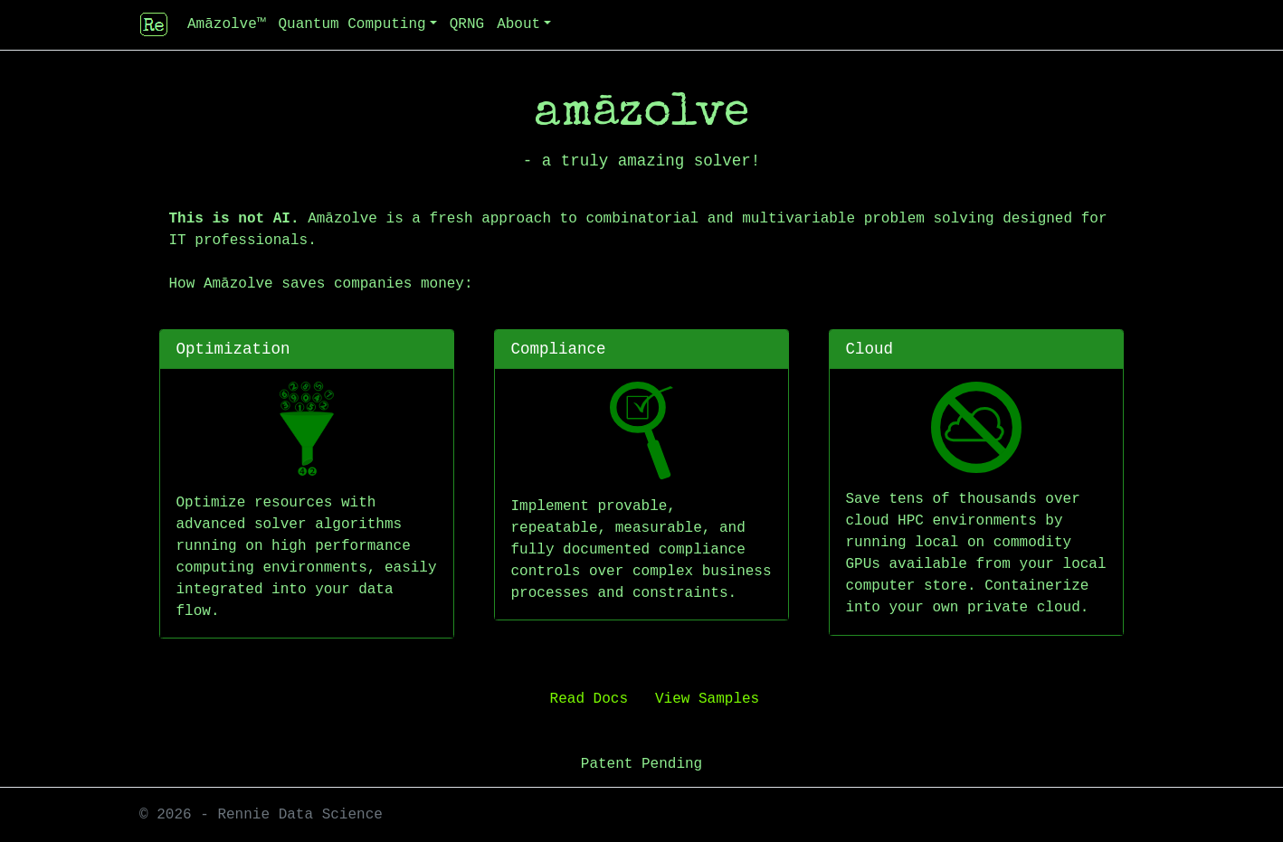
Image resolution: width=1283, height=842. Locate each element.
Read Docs (589, 699)
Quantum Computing (351, 24)
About (518, 24)
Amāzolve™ (226, 24)
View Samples (707, 699)
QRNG (467, 24)
